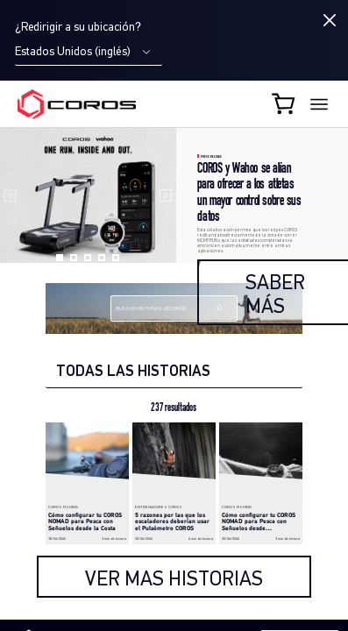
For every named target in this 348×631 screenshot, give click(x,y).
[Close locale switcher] (329, 20)
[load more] (174, 577)
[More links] (319, 104)
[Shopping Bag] (285, 103)
